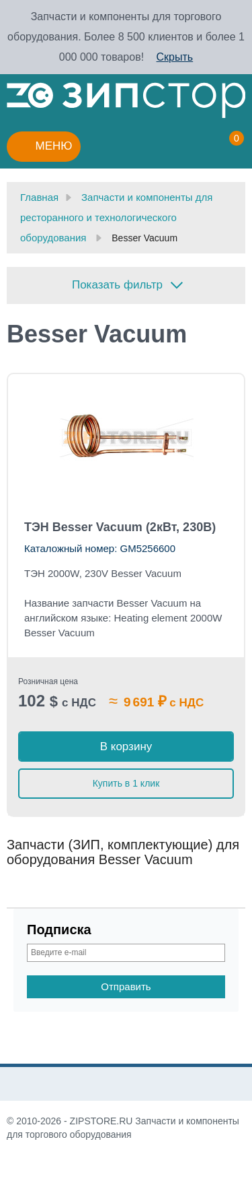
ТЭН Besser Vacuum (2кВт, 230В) (120, 527)
